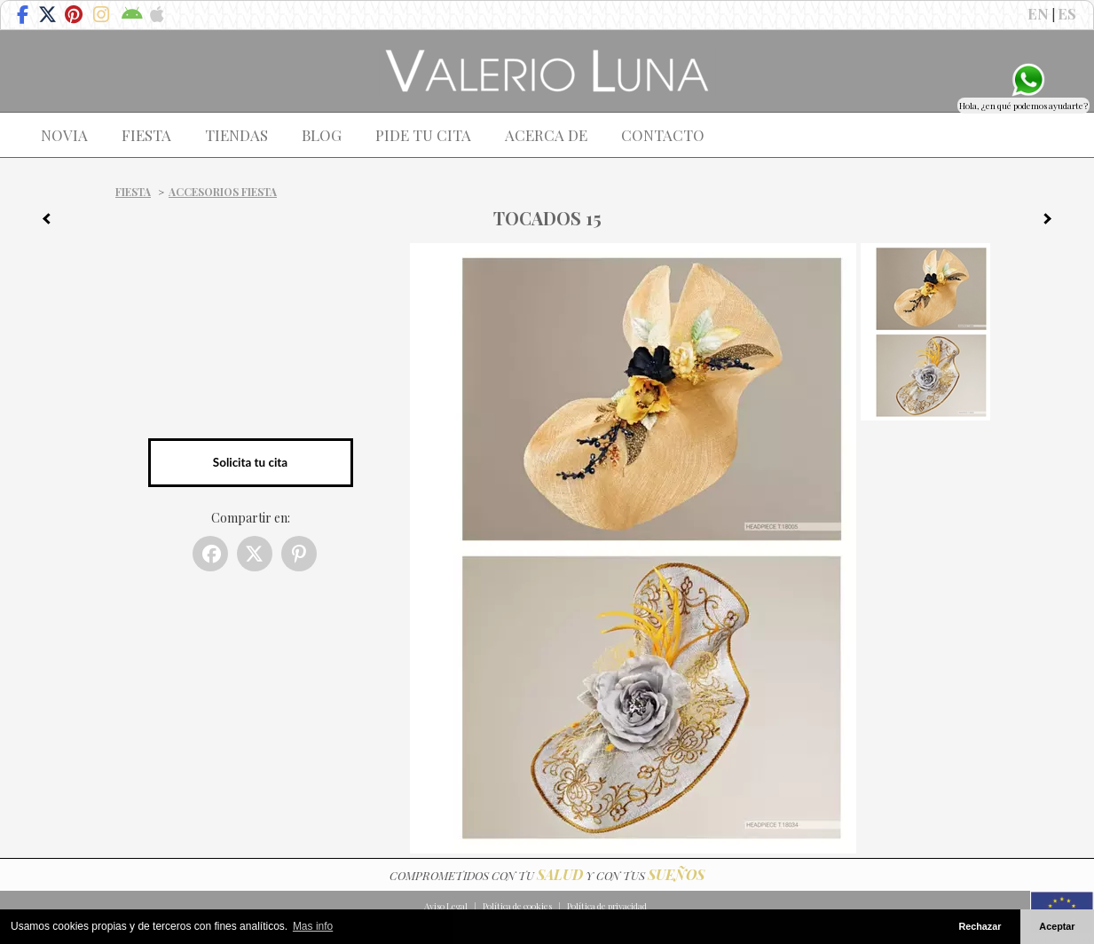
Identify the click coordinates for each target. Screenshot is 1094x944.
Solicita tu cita (250, 462)
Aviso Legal (446, 906)
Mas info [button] (313, 926)
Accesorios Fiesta (223, 192)
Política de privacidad (607, 906)
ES (1067, 13)
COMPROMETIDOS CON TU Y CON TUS (547, 875)
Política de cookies (517, 906)
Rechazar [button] (979, 926)
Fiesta (133, 192)
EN (1038, 13)
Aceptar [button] (1056, 926)
